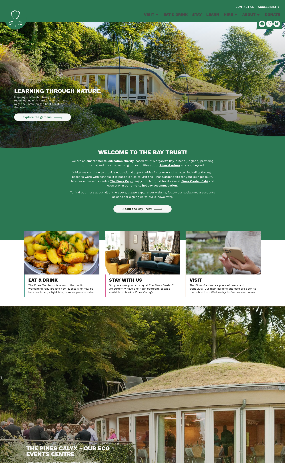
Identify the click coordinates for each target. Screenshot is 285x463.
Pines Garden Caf (194, 181)
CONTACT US (245, 7)
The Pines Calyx (121, 181)
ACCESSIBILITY (269, 7)
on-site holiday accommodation (154, 185)
